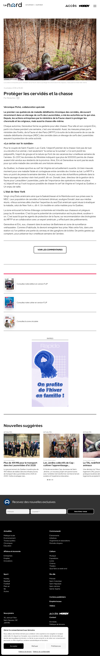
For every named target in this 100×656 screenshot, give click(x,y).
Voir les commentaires (50, 249)
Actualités (8, 432)
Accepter (13, 646)
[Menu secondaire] (94, 6)
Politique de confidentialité (41, 652)
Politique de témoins (25, 652)
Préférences (56, 646)
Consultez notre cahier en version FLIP (32, 302)
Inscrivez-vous (80, 511)
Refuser (35, 646)
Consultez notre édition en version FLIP (32, 284)
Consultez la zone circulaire (27, 321)
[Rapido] (50, 372)
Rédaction (11, 98)
